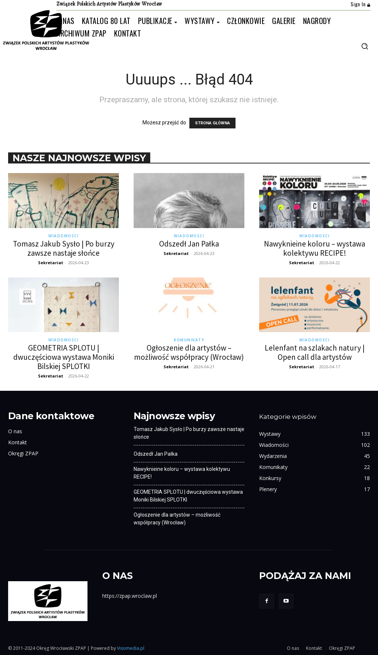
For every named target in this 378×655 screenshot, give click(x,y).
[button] (365, 46)
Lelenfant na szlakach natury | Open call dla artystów (315, 352)
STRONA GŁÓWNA (212, 123)
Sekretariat (50, 262)
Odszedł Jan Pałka (189, 244)
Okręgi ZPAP (23, 453)
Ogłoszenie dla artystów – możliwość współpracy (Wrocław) (189, 352)
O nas (15, 431)
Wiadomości (63, 235)
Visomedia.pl (130, 648)
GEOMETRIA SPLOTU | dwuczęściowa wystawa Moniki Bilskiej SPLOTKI (63, 357)
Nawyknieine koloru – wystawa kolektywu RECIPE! (314, 248)
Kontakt (17, 442)
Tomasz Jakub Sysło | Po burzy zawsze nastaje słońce (63, 248)
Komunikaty (189, 339)
